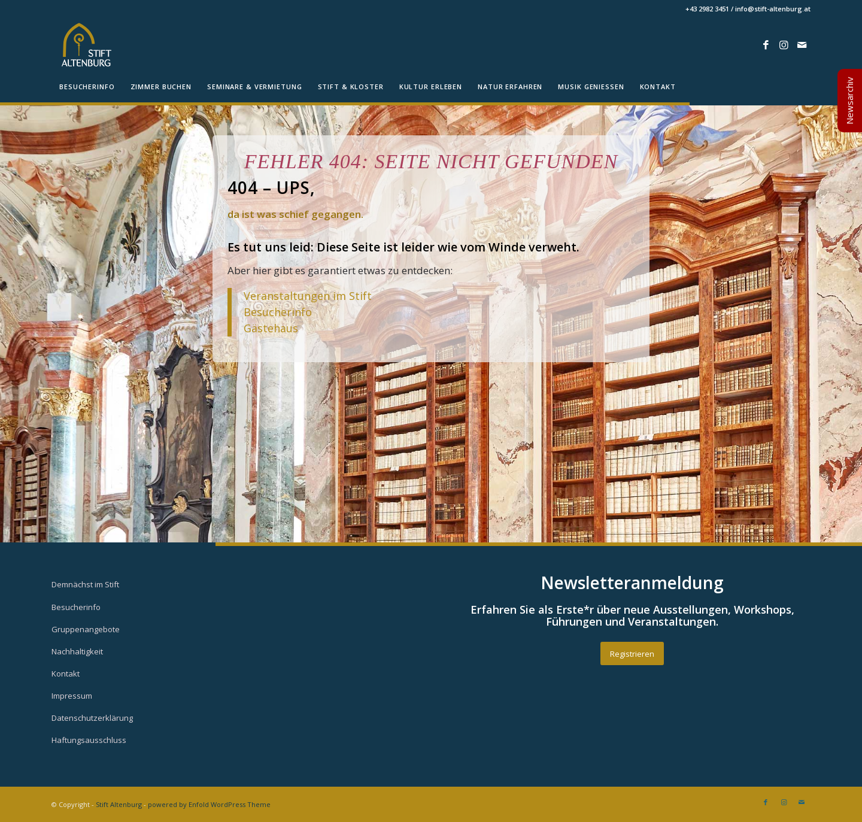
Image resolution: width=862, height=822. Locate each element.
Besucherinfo (278, 312)
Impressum (71, 695)
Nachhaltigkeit (77, 651)
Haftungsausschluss (88, 740)
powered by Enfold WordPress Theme (209, 804)
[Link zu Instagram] (784, 45)
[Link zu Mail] (802, 45)
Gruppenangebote (85, 629)
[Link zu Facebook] (766, 45)
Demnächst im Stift (85, 584)
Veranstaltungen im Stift (309, 296)
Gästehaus (271, 328)
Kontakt (65, 673)
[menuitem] (87, 87)
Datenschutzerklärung (92, 717)
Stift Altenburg (119, 804)
